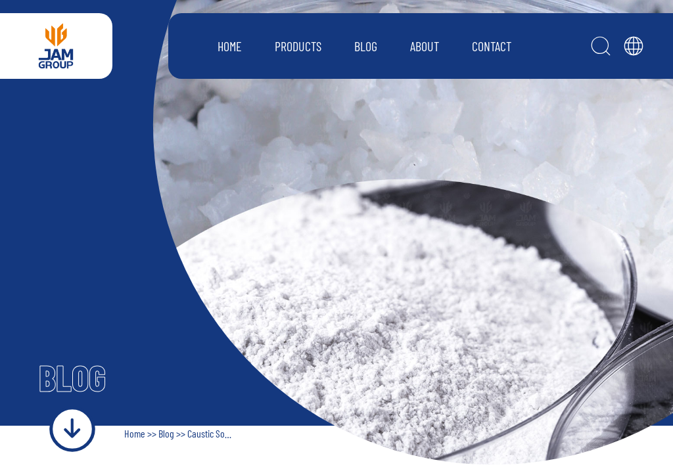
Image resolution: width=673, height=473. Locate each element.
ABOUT (424, 46)
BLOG (365, 46)
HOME (230, 46)
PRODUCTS (298, 46)
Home (135, 433)
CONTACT (491, 46)
